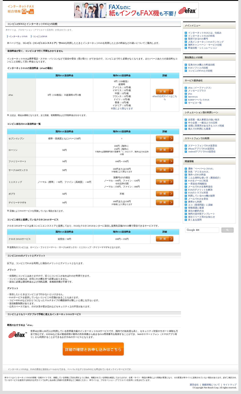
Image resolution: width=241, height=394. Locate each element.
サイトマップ (230, 384)
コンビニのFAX (40, 36)
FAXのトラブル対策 (198, 192)
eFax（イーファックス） (200, 87)
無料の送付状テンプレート (201, 213)
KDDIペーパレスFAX (198, 99)
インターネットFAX (18, 36)
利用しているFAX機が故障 (201, 195)
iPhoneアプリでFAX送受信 (201, 148)
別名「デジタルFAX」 (199, 171)
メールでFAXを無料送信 (200, 186)
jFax (190, 93)
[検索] (202, 230)
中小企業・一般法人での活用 (202, 122)
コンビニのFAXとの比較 (200, 70)
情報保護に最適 (196, 207)
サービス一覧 (195, 103)
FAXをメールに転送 (198, 180)
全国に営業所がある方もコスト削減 (206, 125)
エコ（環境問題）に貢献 (200, 205)
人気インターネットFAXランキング (206, 42)
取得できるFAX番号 (198, 38)
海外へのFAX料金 (197, 174)
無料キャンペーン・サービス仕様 (205, 44)
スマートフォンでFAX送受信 (202, 145)
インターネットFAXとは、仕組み (204, 32)
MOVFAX (193, 96)
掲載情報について (211, 384)
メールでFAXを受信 (198, 199)
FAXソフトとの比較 (198, 67)
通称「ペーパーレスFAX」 (201, 168)
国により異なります (123, 108)
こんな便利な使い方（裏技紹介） (205, 177)
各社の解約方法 (196, 211)
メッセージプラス (197, 90)
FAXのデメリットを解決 (200, 189)
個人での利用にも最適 (199, 128)
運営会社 (194, 384)
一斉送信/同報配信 (197, 183)
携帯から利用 (195, 201)
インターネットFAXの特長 (201, 36)
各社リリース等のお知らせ (201, 217)
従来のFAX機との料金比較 (201, 64)
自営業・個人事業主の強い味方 (203, 119)
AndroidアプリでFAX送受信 (201, 151)
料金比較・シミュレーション (202, 48)
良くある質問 (195, 219)
